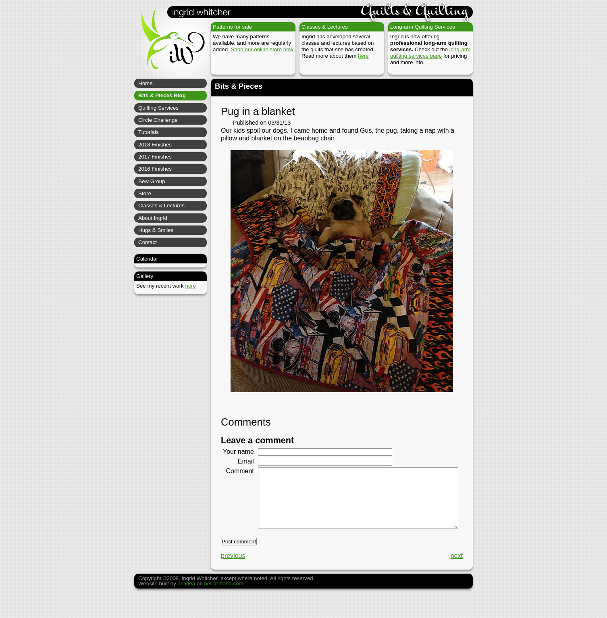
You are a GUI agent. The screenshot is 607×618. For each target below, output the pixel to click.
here (363, 56)
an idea (186, 603)
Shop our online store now (262, 49)
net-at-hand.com (223, 603)
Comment (237, 478)
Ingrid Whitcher (169, 44)
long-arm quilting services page (430, 52)
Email (243, 468)
